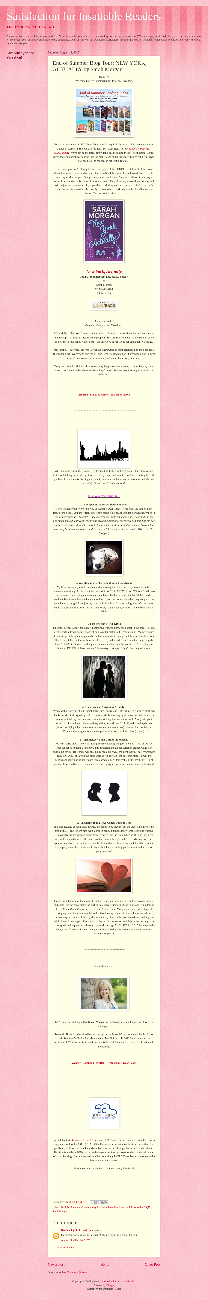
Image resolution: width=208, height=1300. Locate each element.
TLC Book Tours (89, 1139)
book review (73, 1207)
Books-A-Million (99, 394)
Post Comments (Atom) (74, 1272)
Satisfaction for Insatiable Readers (84, 16)
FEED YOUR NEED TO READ (30, 27)
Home (104, 1264)
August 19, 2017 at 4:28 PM (75, 1240)
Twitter (100, 1062)
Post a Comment (65, 1247)
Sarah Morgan (60, 1211)
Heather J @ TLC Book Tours (77, 1230)
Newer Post (56, 1264)
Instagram (114, 1062)
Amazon (83, 394)
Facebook (88, 1062)
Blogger (110, 1285)
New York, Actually (104, 271)
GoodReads (129, 1062)
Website (76, 1062)
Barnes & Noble (120, 394)
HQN (147, 1207)
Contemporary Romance (94, 1207)
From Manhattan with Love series (125, 1207)
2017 (63, 1207)
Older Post (152, 1264)
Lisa (74, 1139)
